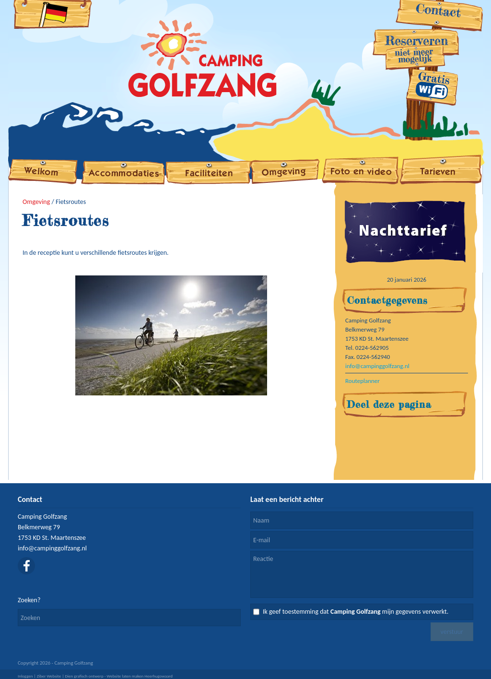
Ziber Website (49, 676)
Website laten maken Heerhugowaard (140, 676)
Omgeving (36, 202)
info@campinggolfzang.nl (377, 365)
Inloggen (25, 676)
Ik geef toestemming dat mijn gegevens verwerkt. (355, 612)
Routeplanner (362, 380)
